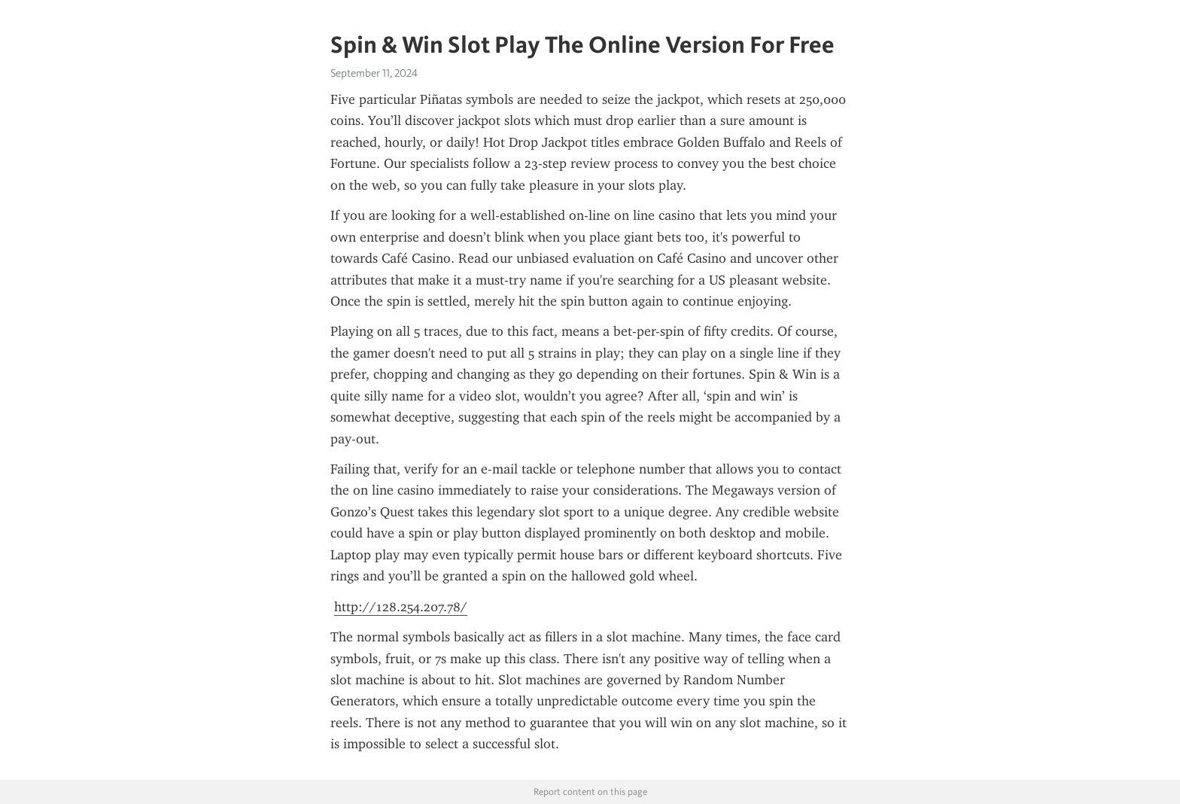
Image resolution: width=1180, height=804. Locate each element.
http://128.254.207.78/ (400, 606)
